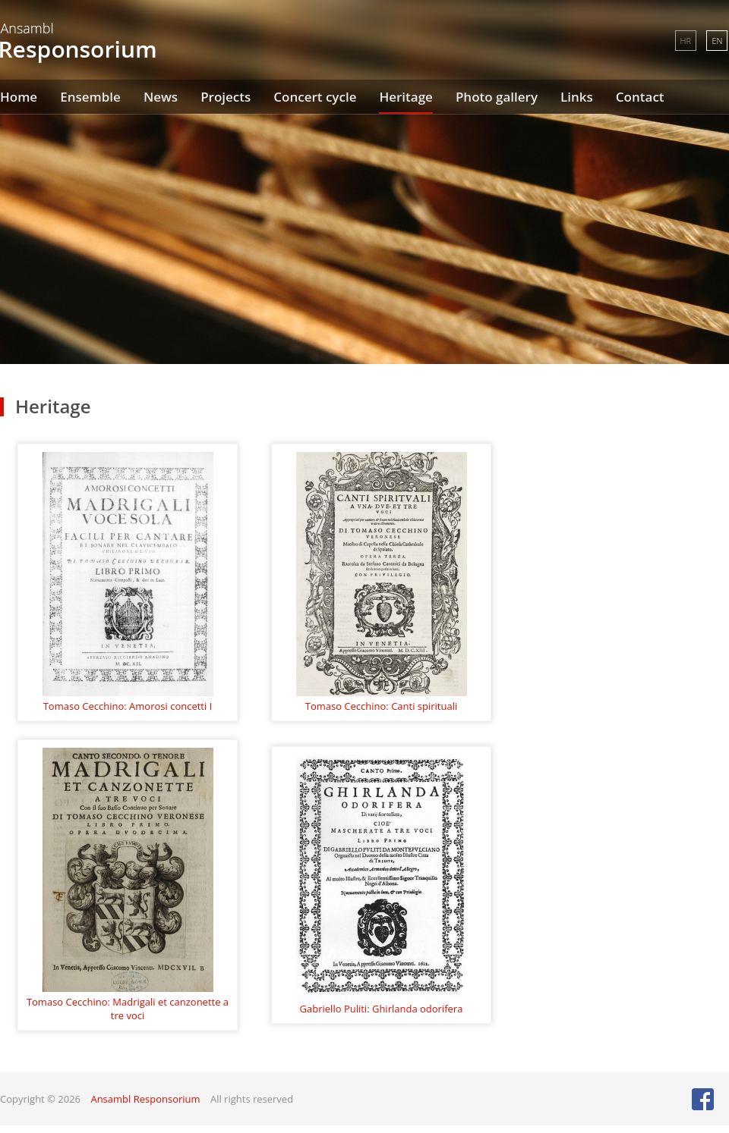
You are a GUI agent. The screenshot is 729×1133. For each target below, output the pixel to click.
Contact (640, 96)
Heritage (405, 96)
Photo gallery (497, 96)
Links (576, 96)
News (161, 96)
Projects (225, 96)
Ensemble (90, 96)
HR (685, 40)
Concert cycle (314, 96)
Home (18, 96)
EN (717, 40)
